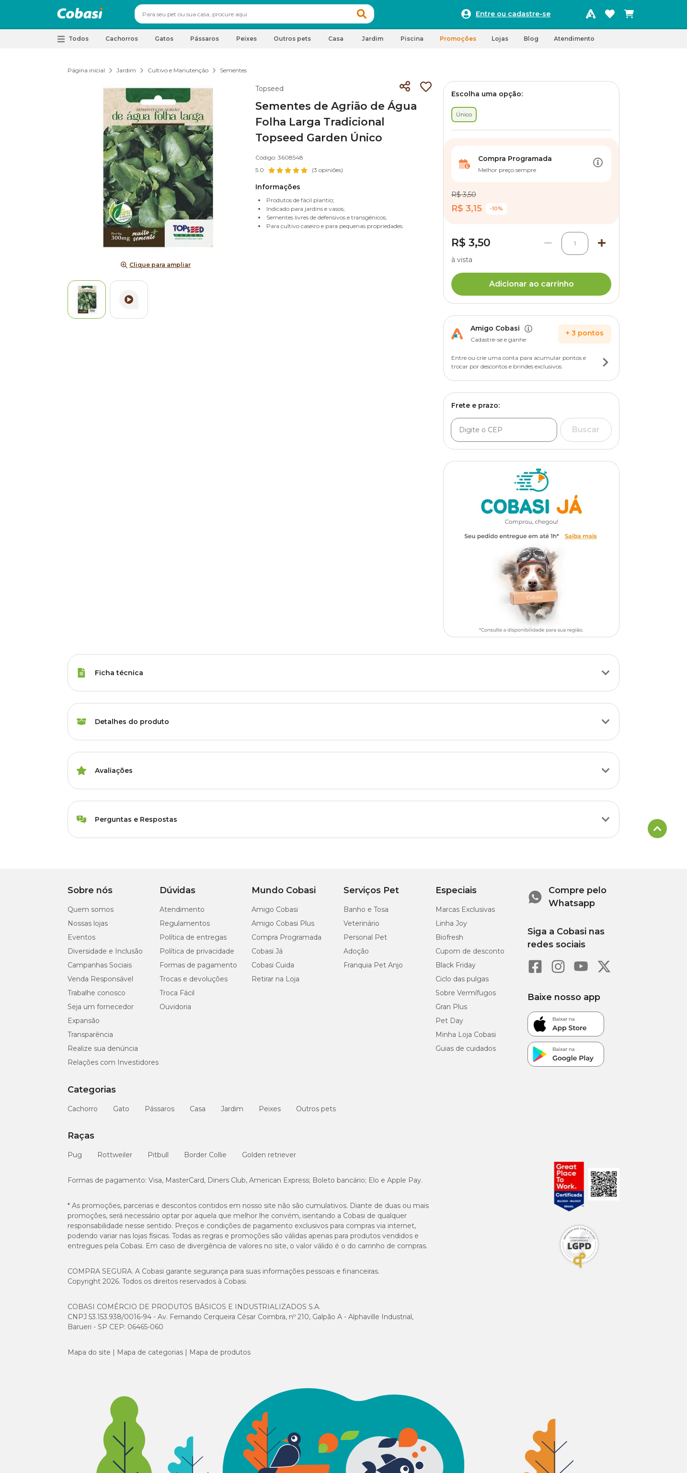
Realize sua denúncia (103, 1052)
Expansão (84, 1025)
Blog (531, 42)
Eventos (81, 941)
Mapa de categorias (150, 1356)
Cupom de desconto (469, 955)
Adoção (356, 955)
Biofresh (449, 941)
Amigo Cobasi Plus (283, 927)
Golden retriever (269, 1159)
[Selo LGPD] (579, 1272)
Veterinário (361, 927)
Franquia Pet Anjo (373, 969)
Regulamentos (185, 927)
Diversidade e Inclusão (105, 955)
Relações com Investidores (113, 1066)
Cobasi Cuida (273, 969)
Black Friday (455, 969)
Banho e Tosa (366, 913)
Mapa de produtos (220, 1356)
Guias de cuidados (465, 1052)
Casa (198, 1113)
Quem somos (91, 913)
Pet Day (449, 1025)
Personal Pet (365, 941)
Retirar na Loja (275, 983)
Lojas (500, 42)
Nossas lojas (88, 927)
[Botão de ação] (597, 168)
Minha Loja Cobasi (465, 1039)
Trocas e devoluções (194, 983)
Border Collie (205, 1159)
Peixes (270, 1113)
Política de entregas (193, 941)
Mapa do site (89, 1356)
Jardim (126, 74)
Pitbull (158, 1159)
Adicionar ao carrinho (531, 288)
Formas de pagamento (198, 969)
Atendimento (574, 42)
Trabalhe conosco (97, 997)
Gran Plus (451, 1011)
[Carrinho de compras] (629, 16)
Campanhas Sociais (100, 969)
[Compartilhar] (405, 91)
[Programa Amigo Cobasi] (590, 16)
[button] (379, 16)
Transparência (90, 1039)
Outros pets (316, 1113)
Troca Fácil (177, 997)
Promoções (458, 42)
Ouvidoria (175, 1011)
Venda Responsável (100, 983)
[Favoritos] (610, 16)
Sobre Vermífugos (465, 997)
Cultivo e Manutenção (178, 74)
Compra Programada (286, 941)
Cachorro (83, 1113)
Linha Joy (451, 927)
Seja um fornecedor (101, 1011)
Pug (75, 1159)
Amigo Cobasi (275, 913)
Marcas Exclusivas (465, 913)
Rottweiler (114, 1159)
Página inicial (86, 74)
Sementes (233, 74)
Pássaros (159, 1113)
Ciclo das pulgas (462, 983)
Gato (121, 1113)
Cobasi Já (267, 955)
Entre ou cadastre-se (513, 16)
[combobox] (272, 16)
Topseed (269, 93)
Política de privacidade (197, 955)
